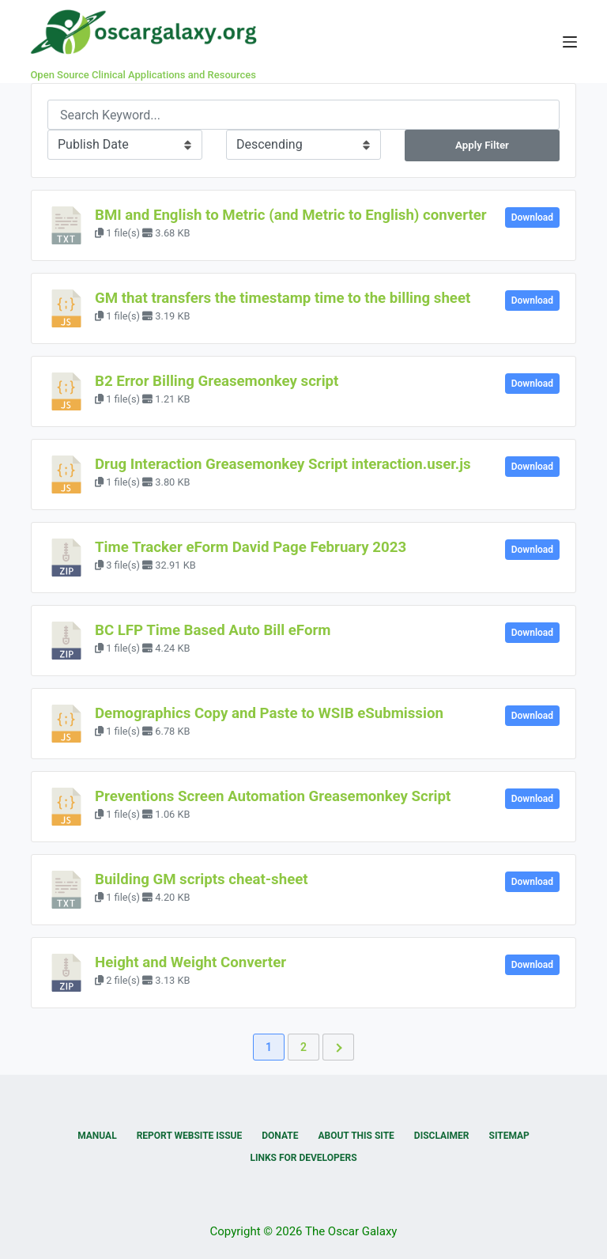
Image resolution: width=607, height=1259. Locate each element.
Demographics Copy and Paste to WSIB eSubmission (269, 713)
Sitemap (509, 1135)
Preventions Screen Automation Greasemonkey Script (273, 796)
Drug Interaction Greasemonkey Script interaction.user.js (283, 464)
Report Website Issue (190, 1135)
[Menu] (570, 42)
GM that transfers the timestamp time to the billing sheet (282, 298)
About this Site (356, 1135)
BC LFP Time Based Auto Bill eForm (212, 630)
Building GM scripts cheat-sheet (201, 879)
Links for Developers (303, 1157)
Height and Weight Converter (190, 962)
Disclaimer (441, 1135)
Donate (280, 1135)
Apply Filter (482, 145)
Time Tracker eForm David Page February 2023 (250, 547)
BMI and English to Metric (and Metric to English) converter (291, 215)
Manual (96, 1135)
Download (532, 217)
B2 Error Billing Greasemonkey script (216, 381)
